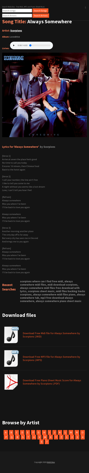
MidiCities (51, 462)
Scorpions (16, 30)
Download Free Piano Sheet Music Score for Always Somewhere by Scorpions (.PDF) (52, 382)
